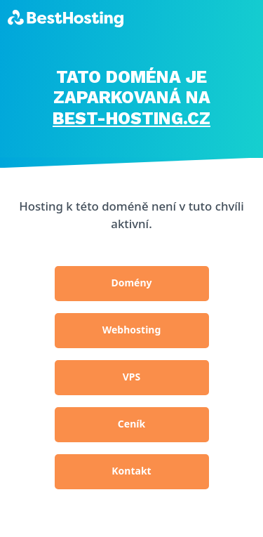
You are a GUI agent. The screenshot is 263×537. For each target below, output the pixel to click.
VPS (132, 376)
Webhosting (131, 329)
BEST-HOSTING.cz (131, 118)
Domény (131, 282)
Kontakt (131, 470)
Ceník (131, 423)
